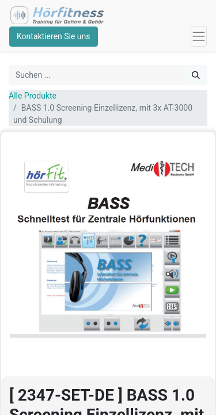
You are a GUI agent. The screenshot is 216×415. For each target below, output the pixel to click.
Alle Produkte (32, 95)
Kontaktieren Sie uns (53, 36)
